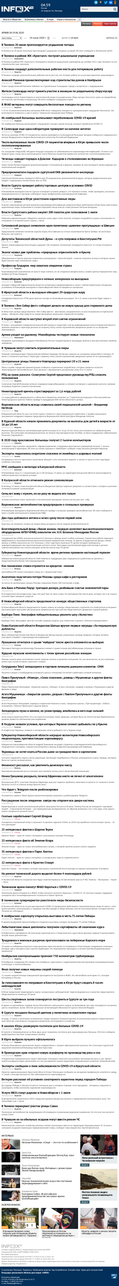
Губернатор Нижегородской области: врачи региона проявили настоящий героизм (56, 552)
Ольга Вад (26, 1178)
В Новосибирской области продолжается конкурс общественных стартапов (51, 601)
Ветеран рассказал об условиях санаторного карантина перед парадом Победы (54, 1079)
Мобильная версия (42, 1270)
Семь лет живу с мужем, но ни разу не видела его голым (38, 493)
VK (111, 2)
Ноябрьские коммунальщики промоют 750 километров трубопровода (48, 956)
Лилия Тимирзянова (30, 1165)
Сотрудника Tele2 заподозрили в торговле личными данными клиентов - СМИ (52, 666)
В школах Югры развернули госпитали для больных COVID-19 (42, 1026)
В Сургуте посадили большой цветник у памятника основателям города (49, 1012)
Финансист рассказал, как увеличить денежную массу (37, 765)
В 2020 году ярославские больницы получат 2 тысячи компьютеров (46, 440)
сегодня (74, 37)
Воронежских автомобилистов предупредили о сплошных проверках (48, 504)
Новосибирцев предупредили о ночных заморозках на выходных (45, 279)
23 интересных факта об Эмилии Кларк (27, 840)
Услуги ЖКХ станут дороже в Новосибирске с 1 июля (36, 1093)
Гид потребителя (59, 1270)
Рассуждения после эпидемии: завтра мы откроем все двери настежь (48, 800)
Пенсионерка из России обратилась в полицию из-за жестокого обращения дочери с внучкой (58, 1234)
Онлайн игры (74, 1270)
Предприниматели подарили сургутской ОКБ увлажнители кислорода (47, 172)
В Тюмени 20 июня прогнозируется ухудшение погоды (38, 45)
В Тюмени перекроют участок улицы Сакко (30, 1106)
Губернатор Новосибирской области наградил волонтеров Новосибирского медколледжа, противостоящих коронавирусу (51, 737)
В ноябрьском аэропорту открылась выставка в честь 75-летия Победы (48, 916)
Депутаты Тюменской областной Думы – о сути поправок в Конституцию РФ (51, 239)
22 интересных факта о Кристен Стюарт (28, 862)
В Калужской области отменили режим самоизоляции (37, 480)
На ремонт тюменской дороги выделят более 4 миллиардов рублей (46, 873)
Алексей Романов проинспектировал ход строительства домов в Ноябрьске (51, 80)
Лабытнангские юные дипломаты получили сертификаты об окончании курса (53, 927)
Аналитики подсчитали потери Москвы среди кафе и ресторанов (44, 577)
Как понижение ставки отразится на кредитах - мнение (38, 566)
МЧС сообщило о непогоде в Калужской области (33, 467)
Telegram (96, 2)
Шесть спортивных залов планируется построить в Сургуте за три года (48, 999)
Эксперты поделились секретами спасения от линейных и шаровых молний (52, 453)
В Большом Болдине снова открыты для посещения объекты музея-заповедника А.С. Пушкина (20, 1233)
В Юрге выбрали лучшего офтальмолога (28, 1039)
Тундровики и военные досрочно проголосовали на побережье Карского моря (53, 940)
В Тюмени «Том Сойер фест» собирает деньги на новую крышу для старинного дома (57, 305)
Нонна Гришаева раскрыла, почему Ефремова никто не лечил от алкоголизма (52, 776)
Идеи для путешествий (92, 1270)
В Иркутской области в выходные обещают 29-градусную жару (43, 292)
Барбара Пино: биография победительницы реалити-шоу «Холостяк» (47, 614)
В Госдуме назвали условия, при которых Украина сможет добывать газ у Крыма (54, 724)
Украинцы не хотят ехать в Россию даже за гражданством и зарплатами (49, 752)
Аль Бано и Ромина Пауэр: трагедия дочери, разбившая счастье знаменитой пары (55, 588)
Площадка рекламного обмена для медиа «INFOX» (25, 1273)
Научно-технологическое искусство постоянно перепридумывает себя (47, 1182)
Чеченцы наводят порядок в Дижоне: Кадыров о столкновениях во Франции (52, 159)
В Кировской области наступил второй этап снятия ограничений (44, 319)
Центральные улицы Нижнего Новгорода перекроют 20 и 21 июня (45, 361)
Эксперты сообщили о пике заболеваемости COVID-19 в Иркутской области (51, 1066)
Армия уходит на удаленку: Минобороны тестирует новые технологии (48, 334)
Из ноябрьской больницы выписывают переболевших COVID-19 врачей (49, 118)
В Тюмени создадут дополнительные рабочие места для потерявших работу (52, 69)
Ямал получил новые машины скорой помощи (32, 969)
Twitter (106, 2)
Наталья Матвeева (30, 1140)
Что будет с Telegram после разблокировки (30, 789)
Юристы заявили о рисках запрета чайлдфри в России (99, 1232)
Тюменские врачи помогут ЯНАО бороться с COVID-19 (36, 887)
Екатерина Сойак (29, 1191)
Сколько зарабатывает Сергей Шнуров (27, 816)
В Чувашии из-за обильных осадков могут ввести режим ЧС (41, 1119)
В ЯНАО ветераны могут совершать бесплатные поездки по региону (46, 104)
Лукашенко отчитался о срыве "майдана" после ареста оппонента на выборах (53, 642)
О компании (7, 1270)
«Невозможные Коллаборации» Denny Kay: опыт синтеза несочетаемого (48, 1156)
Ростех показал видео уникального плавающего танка (97, 1195)
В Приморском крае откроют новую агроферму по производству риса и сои (51, 1052)
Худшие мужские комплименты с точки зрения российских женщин (47, 653)
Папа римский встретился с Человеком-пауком (97, 1159)
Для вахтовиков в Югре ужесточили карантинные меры (38, 199)
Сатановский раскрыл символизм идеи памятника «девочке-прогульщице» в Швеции (58, 225)
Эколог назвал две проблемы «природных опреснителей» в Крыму (46, 252)
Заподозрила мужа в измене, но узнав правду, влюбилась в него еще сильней (53, 711)
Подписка (27, 1270)
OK (116, 2)
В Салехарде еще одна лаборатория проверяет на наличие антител (46, 129)
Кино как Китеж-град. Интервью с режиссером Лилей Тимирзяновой (47, 1169)
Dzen (101, 2)
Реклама (18, 1270)
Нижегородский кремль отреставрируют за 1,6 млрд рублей (41, 391)
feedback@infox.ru (14, 1283)
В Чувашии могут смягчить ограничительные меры (35, 348)
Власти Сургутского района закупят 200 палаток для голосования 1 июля (49, 212)
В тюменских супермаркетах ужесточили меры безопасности (42, 900)
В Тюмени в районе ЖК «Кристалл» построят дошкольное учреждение (48, 56)
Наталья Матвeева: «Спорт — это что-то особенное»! (50, 1142)
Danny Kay (26, 1152)
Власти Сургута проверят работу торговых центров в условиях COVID (47, 185)
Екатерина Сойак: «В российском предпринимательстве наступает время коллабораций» (43, 1196)
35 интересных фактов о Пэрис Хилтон (27, 851)
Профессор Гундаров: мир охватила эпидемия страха (37, 265)
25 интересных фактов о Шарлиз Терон (27, 829)
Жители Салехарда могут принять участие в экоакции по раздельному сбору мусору (57, 91)
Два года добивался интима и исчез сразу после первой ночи (42, 518)
